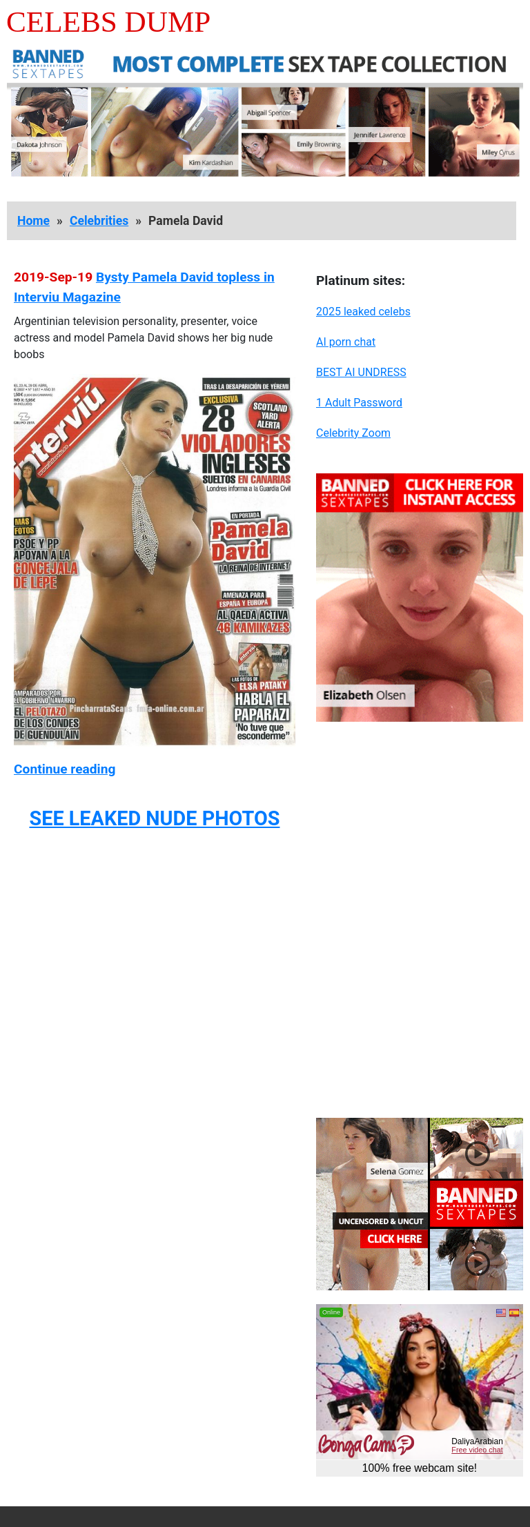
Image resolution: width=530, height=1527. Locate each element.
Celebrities (99, 221)
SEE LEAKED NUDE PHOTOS (154, 818)
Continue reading (64, 769)
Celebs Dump (108, 22)
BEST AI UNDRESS (361, 372)
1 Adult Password (359, 402)
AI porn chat (345, 341)
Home (33, 221)
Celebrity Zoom (353, 433)
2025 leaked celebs (363, 311)
